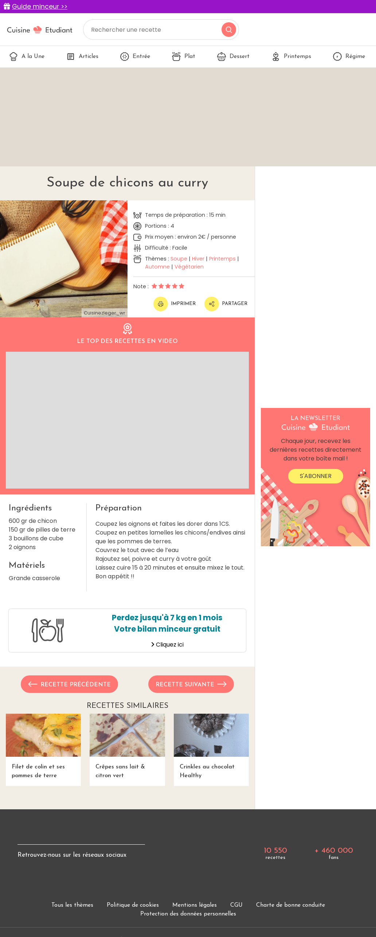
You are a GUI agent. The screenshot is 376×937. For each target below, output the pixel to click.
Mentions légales (194, 905)
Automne (157, 266)
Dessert (233, 56)
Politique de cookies (133, 905)
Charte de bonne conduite (290, 905)
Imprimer (174, 304)
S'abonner (316, 476)
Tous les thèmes (72, 905)
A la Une (26, 56)
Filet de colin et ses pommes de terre (43, 746)
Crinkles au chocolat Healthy (211, 746)
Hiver (198, 258)
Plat (183, 56)
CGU (236, 905)
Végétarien (189, 266)
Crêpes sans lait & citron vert (127, 746)
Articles (82, 56)
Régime (349, 56)
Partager (225, 304)
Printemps (291, 56)
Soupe (179, 258)
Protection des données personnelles (188, 914)
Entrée (135, 56)
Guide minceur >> (39, 6)
